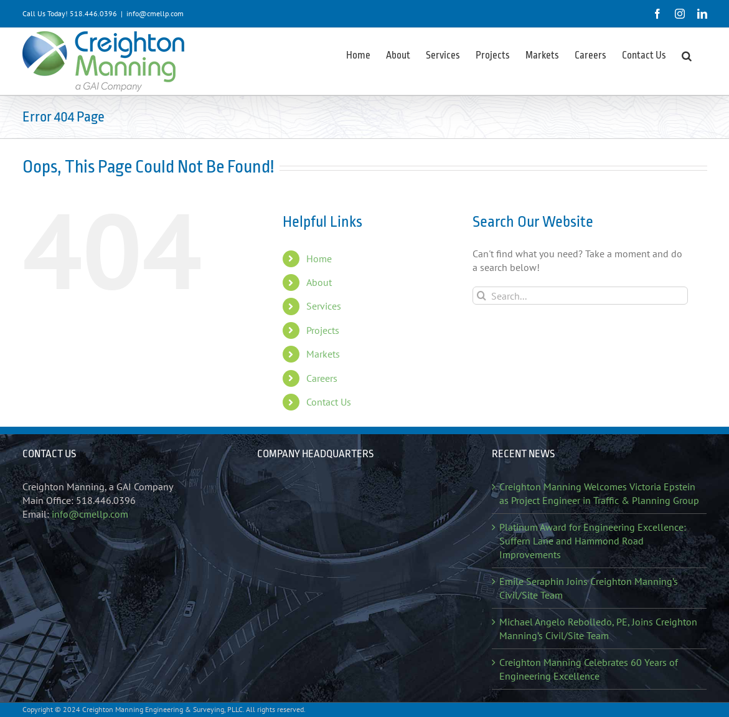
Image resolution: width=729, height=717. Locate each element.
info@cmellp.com (155, 13)
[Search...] (581, 296)
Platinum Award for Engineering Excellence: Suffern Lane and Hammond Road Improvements (592, 541)
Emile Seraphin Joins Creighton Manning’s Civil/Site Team (588, 588)
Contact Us (328, 402)
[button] (687, 55)
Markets (323, 354)
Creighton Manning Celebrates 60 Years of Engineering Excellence (588, 669)
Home (319, 258)
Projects (322, 330)
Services (323, 306)
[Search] (482, 296)
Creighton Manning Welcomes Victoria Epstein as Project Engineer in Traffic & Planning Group (599, 493)
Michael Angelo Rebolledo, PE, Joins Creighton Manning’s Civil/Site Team (598, 628)
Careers (321, 378)
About (319, 282)
